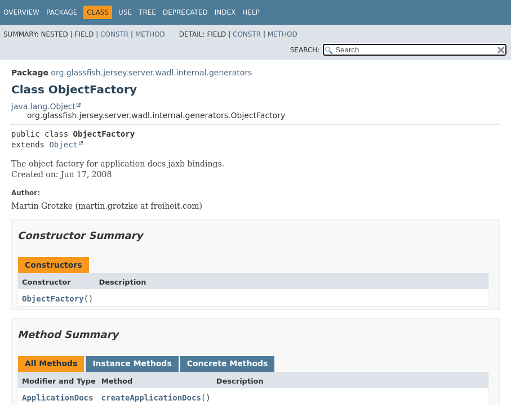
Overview (21, 12)
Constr (114, 34)
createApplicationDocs (151, 397)
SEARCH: (305, 50)
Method (150, 34)
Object (63, 144)
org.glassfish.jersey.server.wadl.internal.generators (151, 72)
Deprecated (185, 12)
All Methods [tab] (51, 363)
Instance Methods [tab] (131, 363)
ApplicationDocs (57, 397)
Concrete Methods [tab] (227, 363)
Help (251, 12)
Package (61, 12)
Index (225, 12)
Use (125, 12)
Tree (147, 12)
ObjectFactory (53, 298)
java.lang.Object (43, 106)
